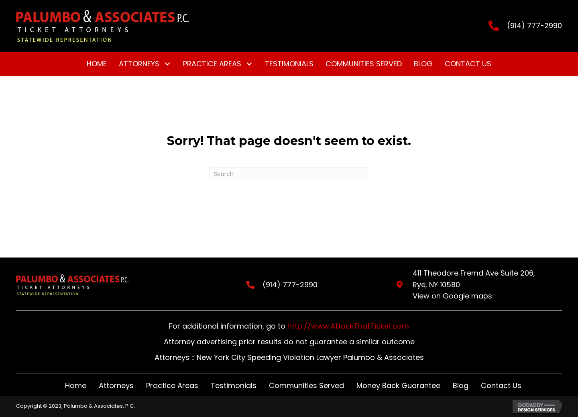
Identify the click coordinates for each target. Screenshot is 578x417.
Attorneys (116, 385)
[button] (167, 64)
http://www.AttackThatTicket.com (348, 326)
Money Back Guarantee (398, 385)
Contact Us (501, 385)
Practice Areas (172, 385)
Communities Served (306, 385)
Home (75, 385)
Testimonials (233, 385)
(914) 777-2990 (534, 25)
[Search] (289, 174)
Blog (460, 385)
